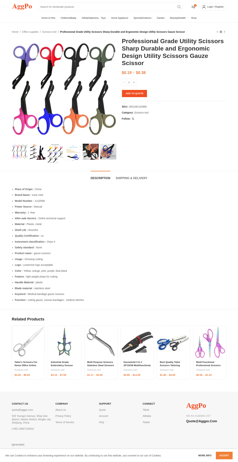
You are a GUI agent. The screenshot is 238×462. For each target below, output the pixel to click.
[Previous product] (217, 32)
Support (105, 403)
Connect (149, 403)
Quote (102, 409)
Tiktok (146, 409)
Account (103, 416)
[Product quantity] (129, 82)
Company (61, 403)
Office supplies (30, 31)
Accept (224, 455)
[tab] (100, 176)
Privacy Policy (63, 416)
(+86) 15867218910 (23, 428)
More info (205, 455)
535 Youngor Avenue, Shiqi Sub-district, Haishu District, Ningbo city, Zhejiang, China (31, 419)
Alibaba (147, 416)
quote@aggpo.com (22, 409)
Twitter (146, 422)
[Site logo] (22, 6)
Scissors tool (49, 31)
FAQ (101, 422)
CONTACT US (20, 403)
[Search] (110, 7)
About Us (60, 409)
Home (15, 31)
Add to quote (134, 93)
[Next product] (224, 32)
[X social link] (133, 118)
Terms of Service (64, 422)
